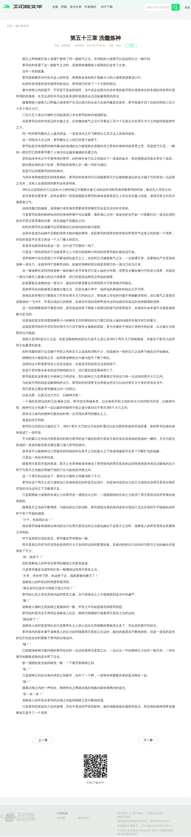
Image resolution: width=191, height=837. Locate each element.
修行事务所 (22, 25)
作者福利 (90, 6)
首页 (9, 25)
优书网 (61, 817)
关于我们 (122, 813)
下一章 (148, 740)
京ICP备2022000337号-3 (156, 825)
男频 (64, 6)
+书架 (131, 45)
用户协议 (137, 813)
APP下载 (107, 6)
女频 (55, 6)
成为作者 (75, 6)
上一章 (43, 740)
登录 (187, 7)
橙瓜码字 (83, 817)
